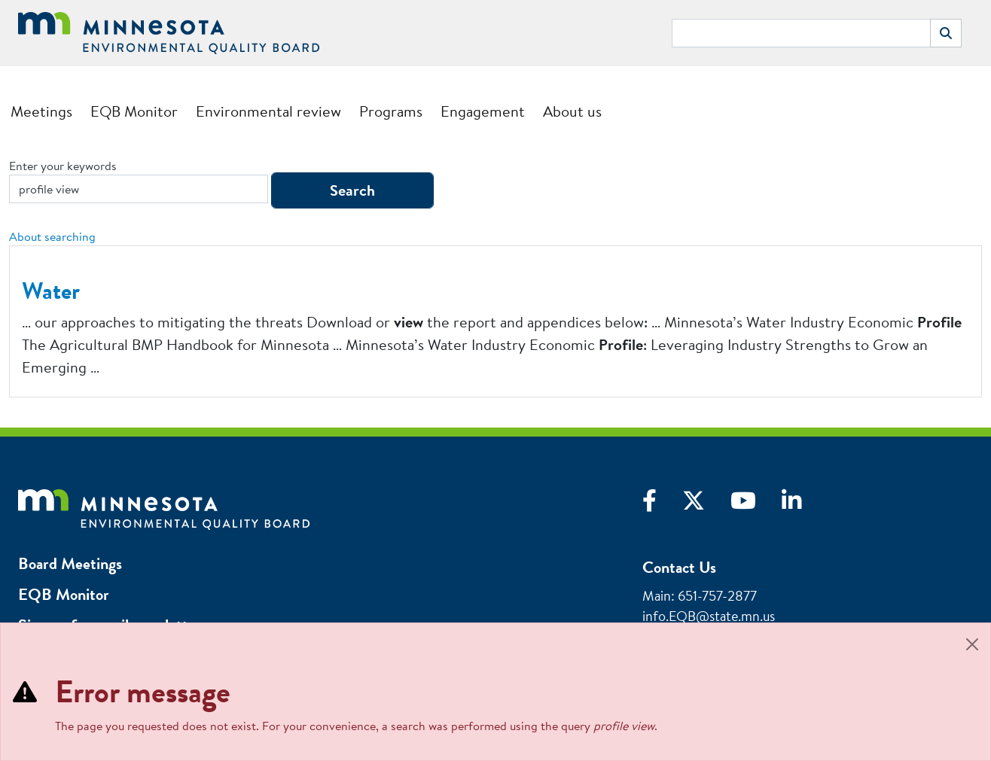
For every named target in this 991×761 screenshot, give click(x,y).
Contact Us (679, 567)
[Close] (972, 644)
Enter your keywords (63, 165)
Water (51, 290)
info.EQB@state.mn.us (708, 616)
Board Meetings (70, 563)
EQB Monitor (134, 111)
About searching (52, 236)
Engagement (483, 111)
